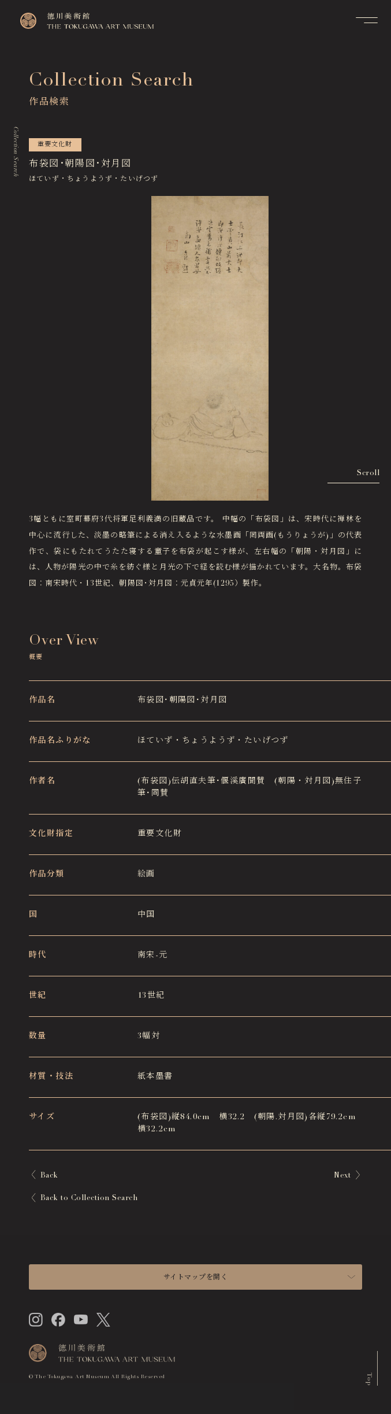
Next (342, 1176)
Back (49, 1176)
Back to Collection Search (88, 1198)
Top (369, 1380)
